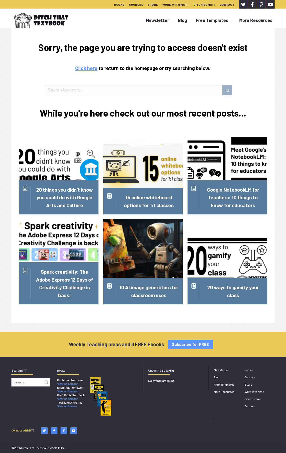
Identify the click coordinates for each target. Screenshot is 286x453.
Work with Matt (175, 4)
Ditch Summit (204, 4)
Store (153, 4)
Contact (227, 4)
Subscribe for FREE (190, 344)
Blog (182, 20)
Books (119, 4)
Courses (136, 4)
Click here (86, 68)
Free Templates (212, 20)
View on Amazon (67, 384)
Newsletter (157, 20)
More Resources (255, 20)
